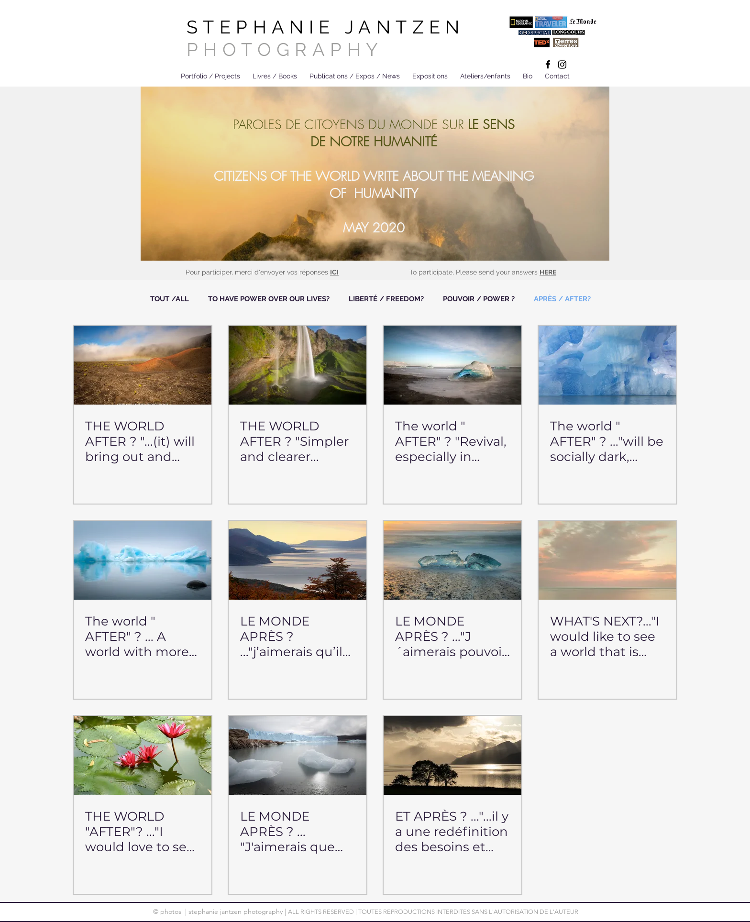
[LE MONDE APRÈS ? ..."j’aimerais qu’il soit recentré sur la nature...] (297, 560)
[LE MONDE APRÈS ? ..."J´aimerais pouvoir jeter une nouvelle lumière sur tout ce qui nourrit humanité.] (452, 560)
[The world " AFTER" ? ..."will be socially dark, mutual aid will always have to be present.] (607, 365)
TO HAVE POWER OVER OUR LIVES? (269, 299)
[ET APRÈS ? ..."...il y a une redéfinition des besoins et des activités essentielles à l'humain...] (452, 755)
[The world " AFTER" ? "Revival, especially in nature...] (452, 365)
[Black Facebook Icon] (547, 64)
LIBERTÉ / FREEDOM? (386, 299)
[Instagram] (562, 64)
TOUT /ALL (169, 299)
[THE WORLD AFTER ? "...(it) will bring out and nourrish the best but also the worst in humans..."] (142, 365)
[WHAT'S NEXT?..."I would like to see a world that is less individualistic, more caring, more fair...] (607, 560)
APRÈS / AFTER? (562, 299)
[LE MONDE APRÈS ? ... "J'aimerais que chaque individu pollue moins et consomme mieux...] (297, 755)
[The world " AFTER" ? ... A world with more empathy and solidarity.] (142, 560)
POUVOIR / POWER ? (479, 299)
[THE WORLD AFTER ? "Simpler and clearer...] (297, 365)
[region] (375, 175)
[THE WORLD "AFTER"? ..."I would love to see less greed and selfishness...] (142, 755)
